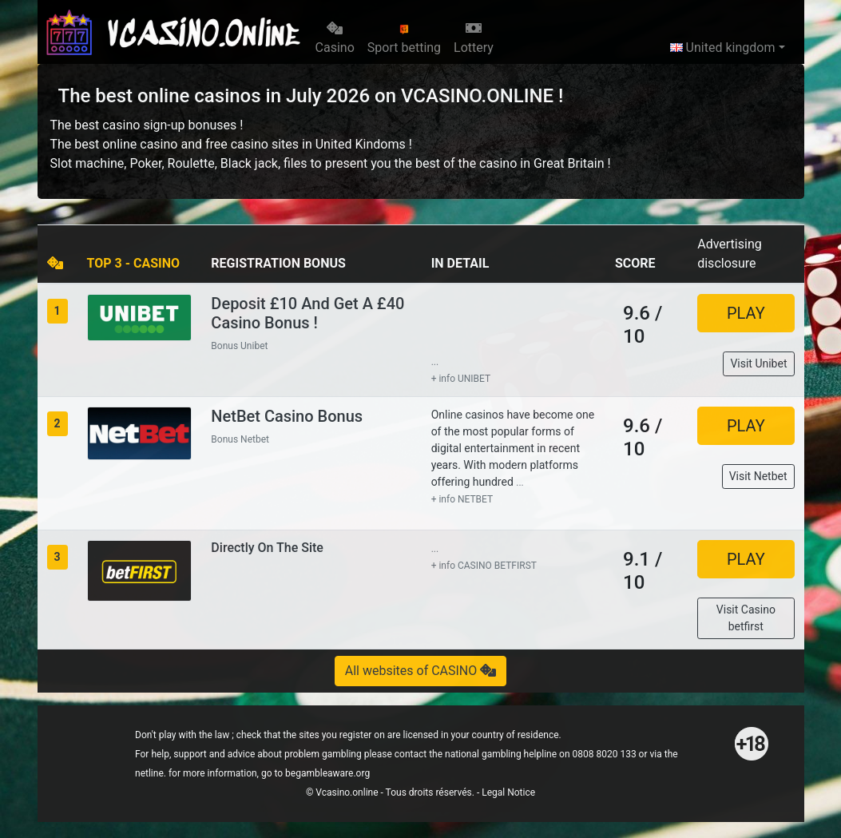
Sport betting (404, 39)
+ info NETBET (462, 499)
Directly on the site (267, 547)
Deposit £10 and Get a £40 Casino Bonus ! (307, 313)
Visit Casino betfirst (746, 618)
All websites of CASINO (421, 670)
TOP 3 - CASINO (133, 263)
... (435, 361)
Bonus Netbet (240, 439)
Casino (335, 38)
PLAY (746, 313)
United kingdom (723, 47)
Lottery (474, 38)
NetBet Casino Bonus (287, 416)
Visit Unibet (758, 363)
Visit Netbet (758, 476)
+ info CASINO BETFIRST (484, 565)
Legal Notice (508, 792)
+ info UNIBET (461, 378)
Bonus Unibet (239, 345)
